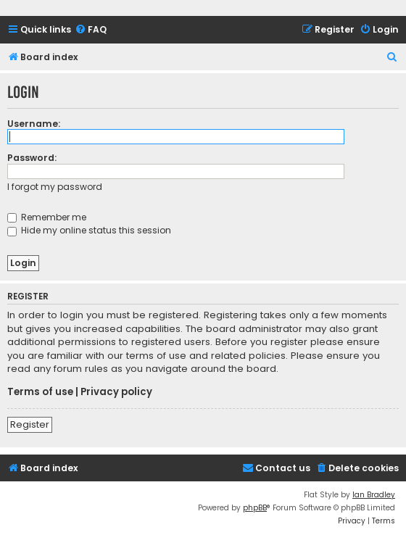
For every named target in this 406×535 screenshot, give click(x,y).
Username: (33, 123)
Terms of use (40, 392)
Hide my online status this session (89, 230)
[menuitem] (91, 30)
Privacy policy (116, 392)
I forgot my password (54, 186)
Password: (32, 158)
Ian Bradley (373, 494)
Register (29, 424)
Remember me (46, 217)
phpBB (255, 507)
